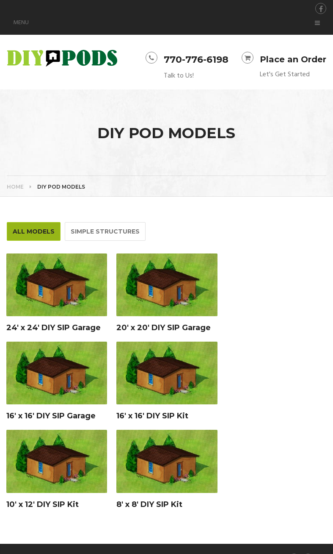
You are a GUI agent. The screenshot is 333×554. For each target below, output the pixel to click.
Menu (21, 23)
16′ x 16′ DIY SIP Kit (152, 415)
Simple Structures (105, 231)
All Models (34, 231)
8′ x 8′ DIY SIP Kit (149, 504)
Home (15, 187)
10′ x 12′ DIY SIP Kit (42, 504)
